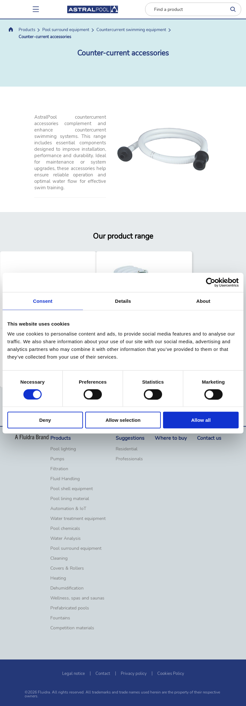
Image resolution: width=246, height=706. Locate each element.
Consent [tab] (43, 300)
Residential (126, 449)
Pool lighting (63, 449)
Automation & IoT (68, 508)
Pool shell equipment (71, 488)
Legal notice (73, 673)
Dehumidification (67, 588)
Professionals (129, 459)
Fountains (60, 618)
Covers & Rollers (67, 568)
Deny (45, 420)
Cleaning (59, 558)
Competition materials (72, 628)
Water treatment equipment (78, 518)
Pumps (57, 459)
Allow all (201, 420)
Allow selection (122, 420)
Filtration (59, 469)
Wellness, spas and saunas (77, 598)
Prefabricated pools (69, 608)
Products (27, 30)
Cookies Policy (170, 673)
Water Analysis (65, 538)
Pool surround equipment (65, 30)
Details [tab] (123, 300)
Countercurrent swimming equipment (131, 30)
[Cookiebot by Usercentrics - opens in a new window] (211, 282)
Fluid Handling (65, 478)
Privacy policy (134, 673)
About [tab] (203, 300)
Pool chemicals (65, 528)
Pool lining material (69, 498)
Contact (102, 673)
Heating (58, 578)
